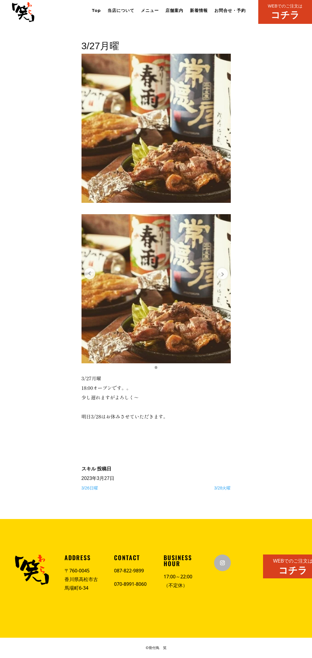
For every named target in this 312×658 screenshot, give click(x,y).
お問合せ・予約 (230, 10)
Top (96, 10)
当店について (120, 10)
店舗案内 (174, 10)
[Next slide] (222, 274)
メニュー (150, 10)
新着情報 (199, 10)
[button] (156, 367)
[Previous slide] (90, 274)
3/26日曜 (90, 488)
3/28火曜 (222, 488)
